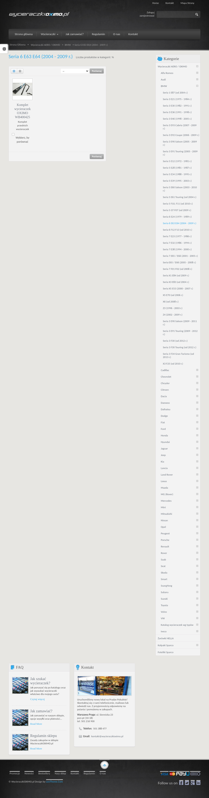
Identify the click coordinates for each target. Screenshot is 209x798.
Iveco (164, 631)
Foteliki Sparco (165, 652)
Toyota (164, 605)
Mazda (164, 487)
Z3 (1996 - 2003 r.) (172, 308)
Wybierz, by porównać (22, 139)
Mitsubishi (166, 513)
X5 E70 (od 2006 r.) (173, 295)
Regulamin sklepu (43, 736)
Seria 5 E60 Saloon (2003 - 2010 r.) (180, 189)
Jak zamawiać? (41, 711)
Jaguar (164, 448)
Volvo (164, 611)
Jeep (163, 455)
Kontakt (170, 2)
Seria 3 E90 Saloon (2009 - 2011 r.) (180, 323)
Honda (164, 435)
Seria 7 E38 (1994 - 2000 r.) (177, 249)
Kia (162, 461)
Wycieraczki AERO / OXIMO (45, 45)
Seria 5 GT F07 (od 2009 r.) (177, 210)
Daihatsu (165, 409)
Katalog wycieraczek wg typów (177, 624)
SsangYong (166, 585)
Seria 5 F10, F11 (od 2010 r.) (178, 203)
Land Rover (167, 474)
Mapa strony (187, 2)
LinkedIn (198, 782)
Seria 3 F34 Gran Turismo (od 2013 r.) (178, 355)
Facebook (181, 782)
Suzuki (164, 598)
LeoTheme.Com (54, 781)
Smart (164, 579)
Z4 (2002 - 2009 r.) (172, 314)
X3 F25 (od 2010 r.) (173, 363)
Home (155, 2)
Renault (165, 546)
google (193, 782)
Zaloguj (151, 12)
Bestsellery (44, 773)
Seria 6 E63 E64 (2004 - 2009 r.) (179, 223)
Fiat (163, 422)
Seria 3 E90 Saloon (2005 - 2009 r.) (180, 143)
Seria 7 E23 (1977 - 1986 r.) (177, 236)
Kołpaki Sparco (165, 645)
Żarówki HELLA (165, 638)
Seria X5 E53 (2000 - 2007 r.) (178, 288)
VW (163, 618)
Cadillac (165, 370)
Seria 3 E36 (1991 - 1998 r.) (177, 112)
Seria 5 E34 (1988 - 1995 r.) (177, 174)
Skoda (164, 572)
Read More (36, 723)
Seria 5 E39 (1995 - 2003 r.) (177, 180)
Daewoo (165, 402)
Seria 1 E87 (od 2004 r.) (175, 92)
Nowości (29, 773)
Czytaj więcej (37, 699)
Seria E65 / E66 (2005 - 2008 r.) (179, 262)
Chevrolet (166, 376)
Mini (163, 507)
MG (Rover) (167, 494)
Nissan (164, 520)
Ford (163, 428)
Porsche (165, 539)
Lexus (164, 481)
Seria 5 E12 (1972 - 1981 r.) (177, 161)
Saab (163, 559)
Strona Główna (18, 45)
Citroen (165, 389)
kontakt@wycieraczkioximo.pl (107, 736)
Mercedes (166, 500)
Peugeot (165, 533)
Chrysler (165, 383)
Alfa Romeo (167, 72)
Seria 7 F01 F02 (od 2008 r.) (177, 268)
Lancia (164, 468)
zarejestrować (147, 15)
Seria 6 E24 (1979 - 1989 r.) (177, 216)
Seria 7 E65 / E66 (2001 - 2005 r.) (180, 255)
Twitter (187, 782)
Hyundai (165, 441)
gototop (104, 764)
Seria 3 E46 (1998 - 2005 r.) (177, 118)
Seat (163, 566)
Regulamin (89, 773)
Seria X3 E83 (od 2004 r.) (176, 281)
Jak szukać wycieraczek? (40, 681)
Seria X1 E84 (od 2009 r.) (176, 275)
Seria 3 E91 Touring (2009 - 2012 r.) (180, 332)
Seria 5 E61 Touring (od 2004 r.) (179, 197)
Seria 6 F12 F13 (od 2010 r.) (177, 229)
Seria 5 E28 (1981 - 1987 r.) (177, 167)
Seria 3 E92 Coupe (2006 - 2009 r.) (181, 135)
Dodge (164, 415)
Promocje (15, 773)
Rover (164, 553)
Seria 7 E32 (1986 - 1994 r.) (177, 242)
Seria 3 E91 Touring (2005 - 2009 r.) (180, 153)
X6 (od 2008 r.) (171, 301)
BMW (68, 45)
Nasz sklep (60, 773)
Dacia (164, 396)
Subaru (164, 592)
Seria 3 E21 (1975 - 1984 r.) (177, 99)
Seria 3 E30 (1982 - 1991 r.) (177, 105)
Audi (163, 79)
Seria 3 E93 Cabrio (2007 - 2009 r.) (180, 127)
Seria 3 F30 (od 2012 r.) (175, 340)
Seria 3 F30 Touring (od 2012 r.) (179, 347)
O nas (103, 773)
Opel (163, 526)
